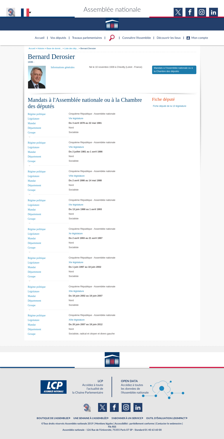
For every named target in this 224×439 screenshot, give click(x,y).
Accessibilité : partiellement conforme (134, 424)
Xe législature (76, 233)
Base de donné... (54, 48)
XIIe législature (76, 291)
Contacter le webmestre (169, 424)
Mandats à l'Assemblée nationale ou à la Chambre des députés (173, 70)
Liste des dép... (71, 48)
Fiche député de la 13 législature (169, 106)
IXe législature (76, 204)
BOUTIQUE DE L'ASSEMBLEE (53, 418)
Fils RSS (112, 427)
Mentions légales (104, 424)
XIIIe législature (77, 320)
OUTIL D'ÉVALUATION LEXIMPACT (166, 418)
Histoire (41, 48)
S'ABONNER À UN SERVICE (126, 418)
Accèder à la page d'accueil (38, 36)
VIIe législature (76, 147)
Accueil (32, 48)
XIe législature (76, 262)
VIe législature (76, 118)
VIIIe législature (77, 176)
